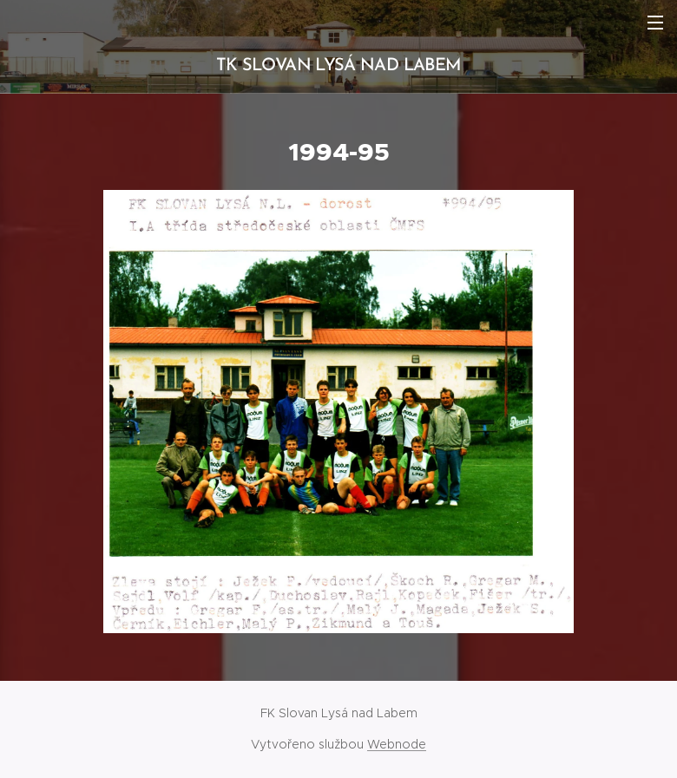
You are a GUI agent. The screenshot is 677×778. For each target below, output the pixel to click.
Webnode (396, 744)
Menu (655, 22)
